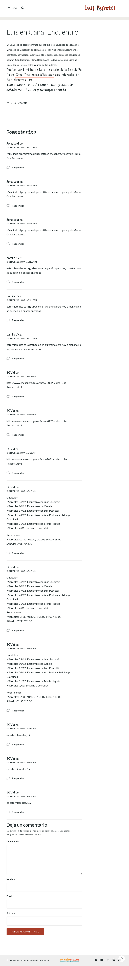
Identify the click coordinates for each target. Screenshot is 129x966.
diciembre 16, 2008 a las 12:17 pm (22, 262)
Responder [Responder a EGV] (18, 396)
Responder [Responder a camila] (18, 282)
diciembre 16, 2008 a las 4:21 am (21, 491)
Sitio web (11, 913)
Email (10, 896)
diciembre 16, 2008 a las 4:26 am (21, 376)
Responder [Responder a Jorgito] (18, 167)
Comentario (14, 841)
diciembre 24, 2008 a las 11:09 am (22, 147)
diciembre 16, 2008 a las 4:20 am (21, 729)
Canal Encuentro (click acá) (35, 75)
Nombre (12, 879)
